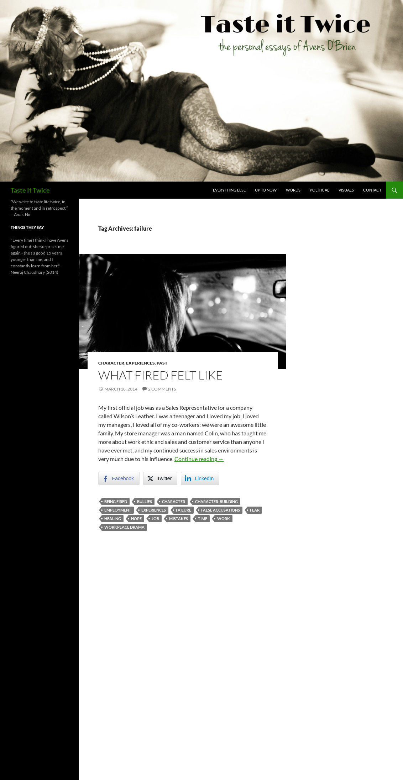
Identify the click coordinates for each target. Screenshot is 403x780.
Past (162, 363)
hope (136, 518)
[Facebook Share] (119, 478)
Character (111, 363)
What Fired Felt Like (160, 375)
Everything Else (229, 190)
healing (112, 518)
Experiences (140, 363)
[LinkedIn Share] (200, 478)
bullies (144, 501)
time (202, 518)
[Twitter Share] (160, 478)
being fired (115, 501)
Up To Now (266, 190)
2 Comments (162, 389)
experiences (153, 510)
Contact (372, 190)
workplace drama (124, 527)
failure (183, 510)
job (155, 518)
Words (293, 190)
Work (223, 518)
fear (255, 510)
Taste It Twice (30, 190)
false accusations (220, 510)
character (173, 501)
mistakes (178, 518)
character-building (216, 501)
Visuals (346, 190)
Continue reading (199, 458)
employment (117, 510)
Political (319, 190)
